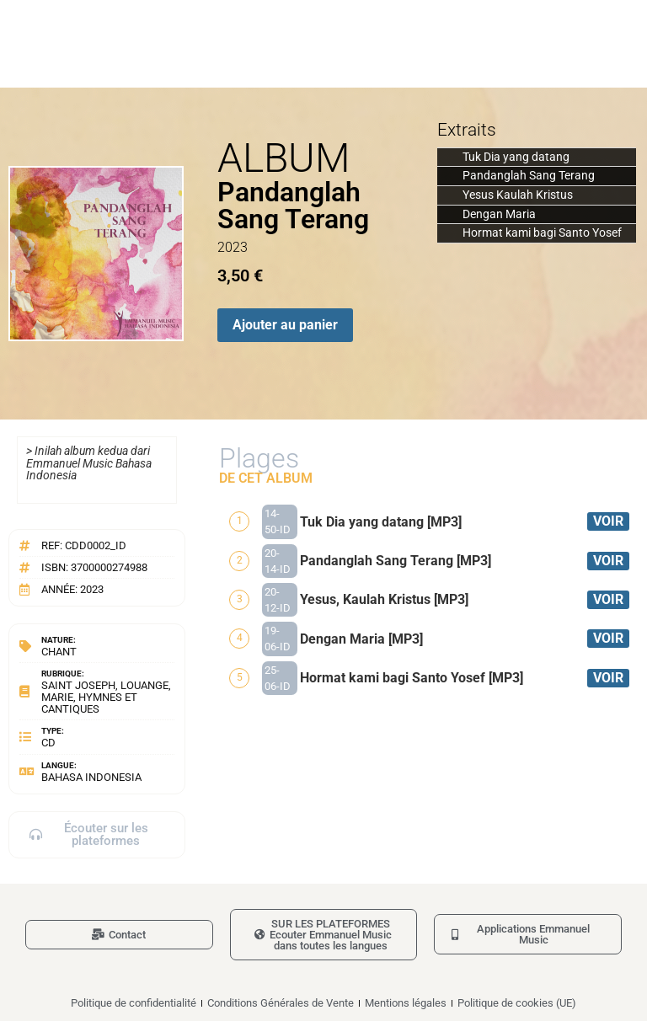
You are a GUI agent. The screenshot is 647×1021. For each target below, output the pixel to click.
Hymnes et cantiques (89, 703)
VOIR (608, 521)
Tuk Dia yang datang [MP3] (381, 522)
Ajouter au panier (285, 325)
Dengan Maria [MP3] (361, 639)
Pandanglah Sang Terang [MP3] (395, 561)
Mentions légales (405, 1003)
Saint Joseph (78, 685)
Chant (59, 651)
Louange (144, 685)
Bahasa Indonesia (91, 777)
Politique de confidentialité (133, 1003)
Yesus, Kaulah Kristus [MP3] (384, 599)
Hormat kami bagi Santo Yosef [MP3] (411, 678)
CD (48, 742)
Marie (57, 697)
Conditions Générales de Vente (280, 1003)
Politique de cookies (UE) (516, 1003)
